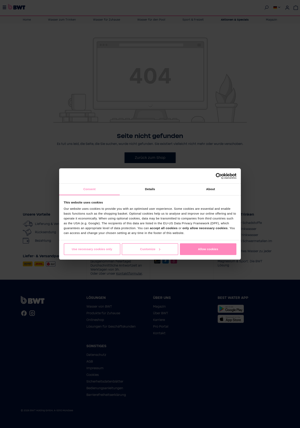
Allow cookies (208, 249)
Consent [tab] (89, 189)
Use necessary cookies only (92, 249)
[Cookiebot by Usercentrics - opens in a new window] (218, 176)
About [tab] (210, 189)
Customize (150, 249)
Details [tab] (150, 189)
